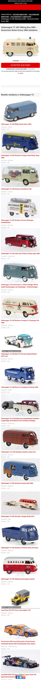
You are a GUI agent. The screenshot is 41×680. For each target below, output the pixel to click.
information (31, 69)
